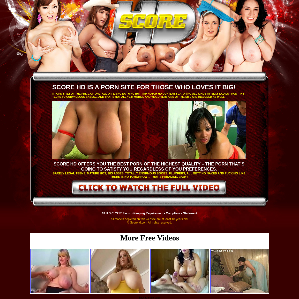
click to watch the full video (149, 188)
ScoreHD (153, 23)
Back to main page (149, 297)
